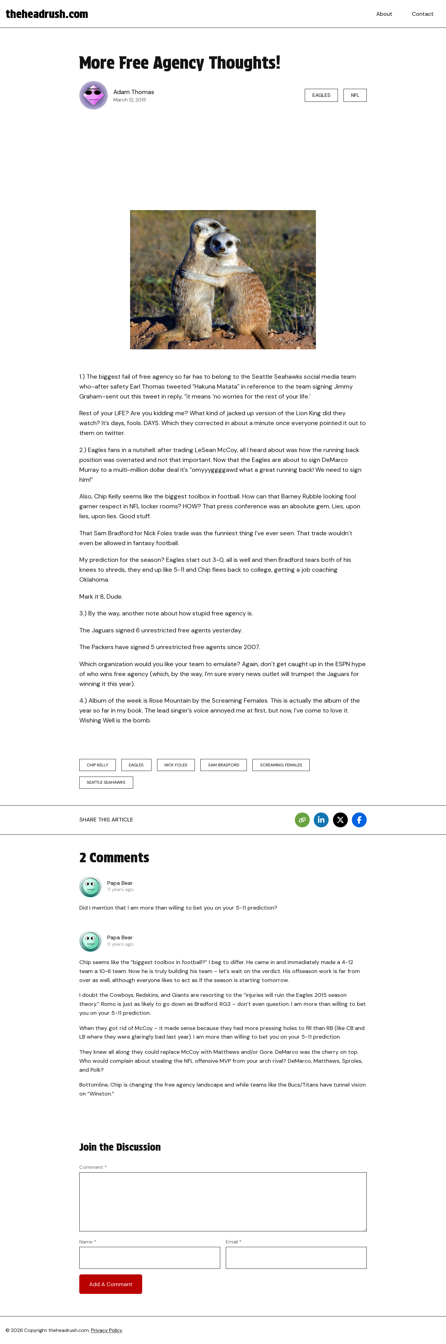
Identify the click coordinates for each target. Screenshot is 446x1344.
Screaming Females (281, 765)
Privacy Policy (106, 1330)
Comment (93, 1167)
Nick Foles (175, 765)
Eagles (321, 95)
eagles (136, 765)
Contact (423, 14)
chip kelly (97, 765)
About (384, 14)
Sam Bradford (223, 765)
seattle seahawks (106, 782)
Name (87, 1241)
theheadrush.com (47, 14)
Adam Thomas (133, 92)
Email (234, 1241)
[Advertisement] (223, 159)
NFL (355, 95)
